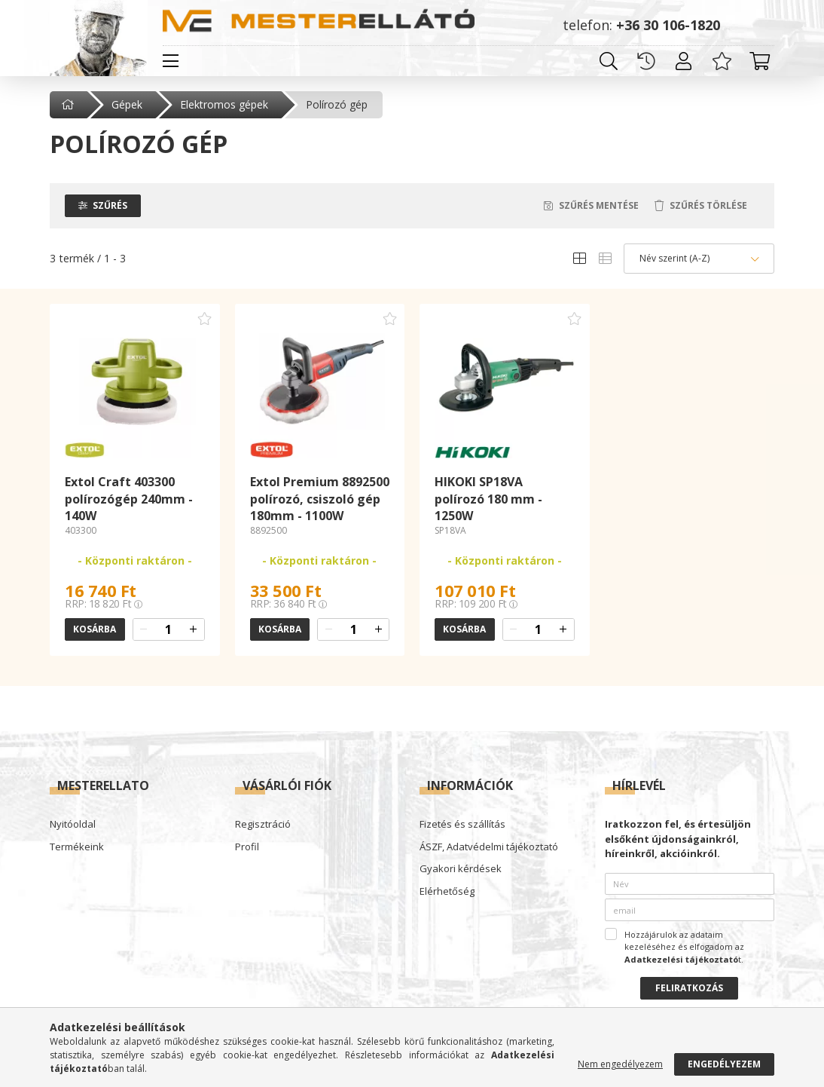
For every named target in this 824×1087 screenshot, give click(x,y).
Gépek (126, 104)
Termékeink (77, 847)
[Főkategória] (69, 104)
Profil (247, 847)
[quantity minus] (143, 629)
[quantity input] (168, 629)
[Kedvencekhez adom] (205, 319)
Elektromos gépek (224, 104)
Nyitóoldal (73, 825)
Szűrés (110, 205)
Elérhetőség (447, 892)
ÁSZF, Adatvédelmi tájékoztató (489, 847)
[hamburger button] (170, 61)
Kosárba (94, 629)
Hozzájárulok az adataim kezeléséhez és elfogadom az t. (684, 947)
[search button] (609, 61)
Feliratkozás (689, 987)
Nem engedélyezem (620, 1064)
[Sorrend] (699, 258)
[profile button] (684, 61)
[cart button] (759, 61)
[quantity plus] (193, 629)
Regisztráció (263, 825)
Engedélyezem (724, 1064)
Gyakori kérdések (461, 869)
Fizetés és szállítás (462, 825)
